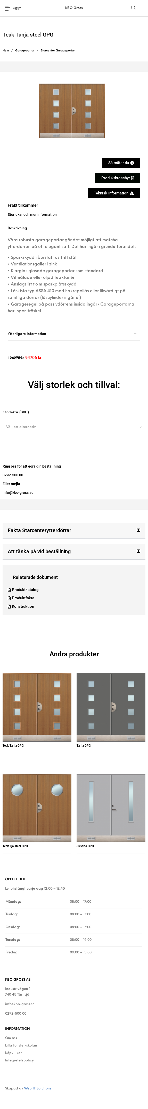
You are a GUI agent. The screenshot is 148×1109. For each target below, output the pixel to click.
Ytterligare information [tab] (27, 334)
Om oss (11, 1038)
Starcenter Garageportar (58, 50)
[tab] (74, 274)
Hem (6, 50)
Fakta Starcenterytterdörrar (39, 530)
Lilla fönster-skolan (21, 1045)
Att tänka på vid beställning (39, 551)
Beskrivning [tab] (17, 228)
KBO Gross (74, 8)
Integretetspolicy (19, 1060)
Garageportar (24, 50)
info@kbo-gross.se (20, 1004)
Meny (17, 8)
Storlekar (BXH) (16, 412)
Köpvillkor (13, 1053)
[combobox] (74, 427)
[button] (117, 178)
